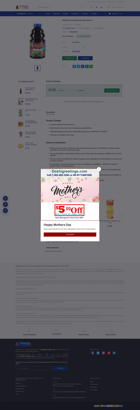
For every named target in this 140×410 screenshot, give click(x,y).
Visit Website (70, 234)
